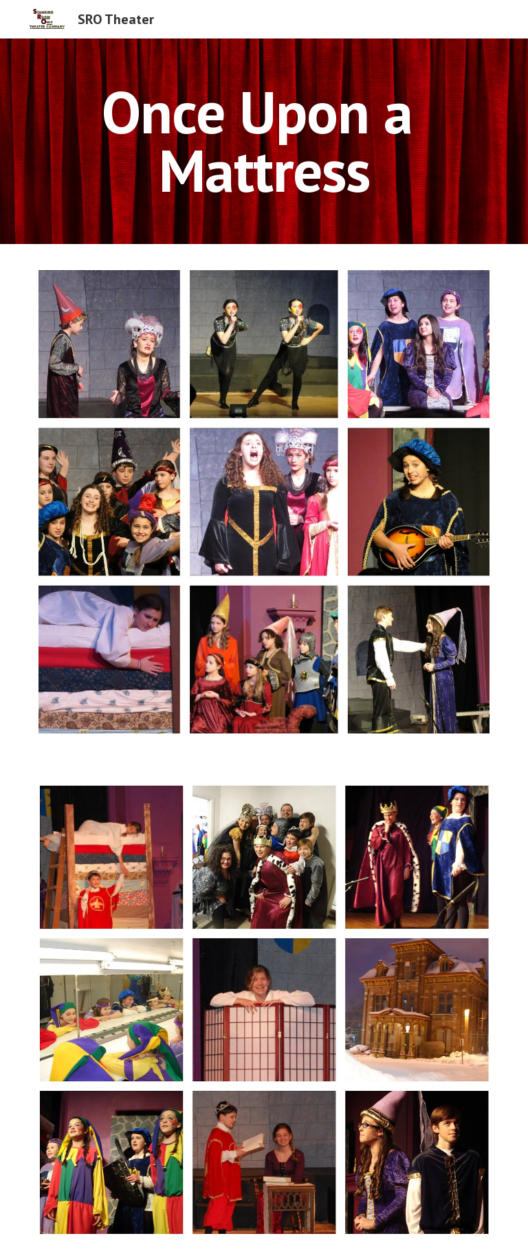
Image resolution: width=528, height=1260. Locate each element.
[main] (263, 141)
